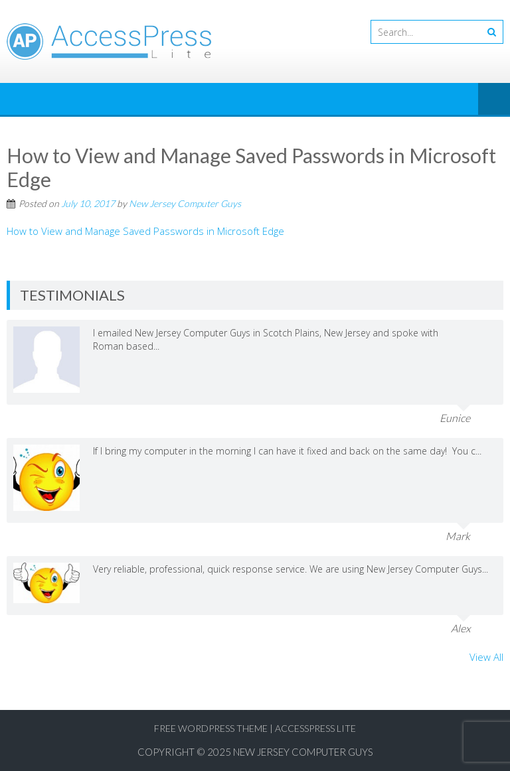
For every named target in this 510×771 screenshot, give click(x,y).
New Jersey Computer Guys (185, 203)
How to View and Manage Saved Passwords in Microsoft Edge (145, 231)
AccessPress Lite (315, 728)
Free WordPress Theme (211, 728)
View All (486, 657)
